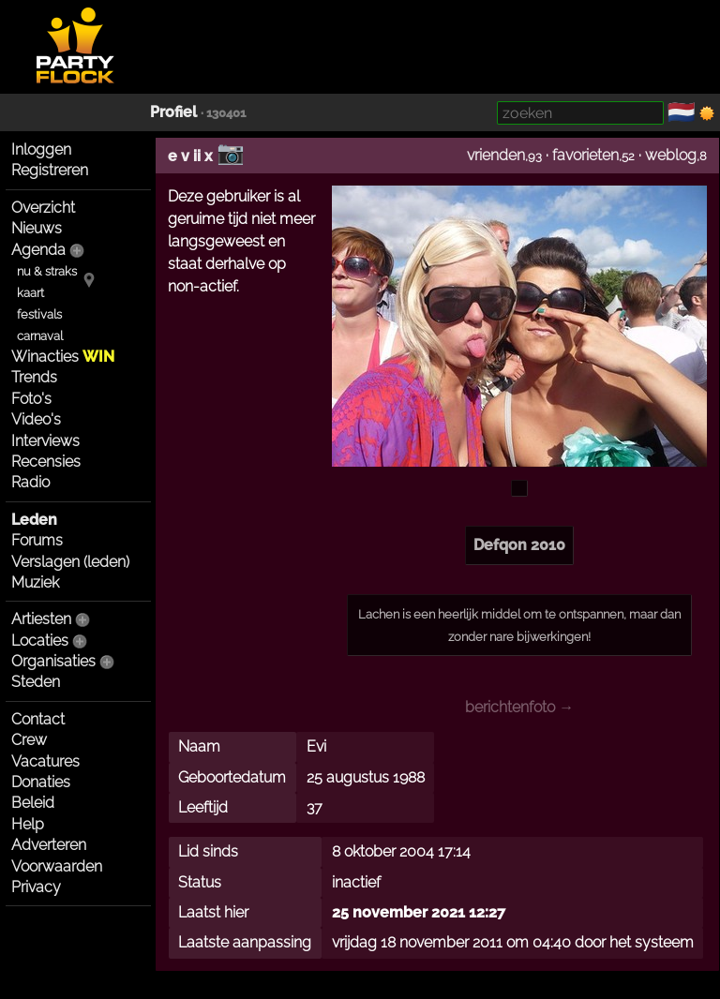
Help (27, 824)
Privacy (36, 887)
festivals (39, 314)
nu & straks (47, 271)
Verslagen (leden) (70, 562)
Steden (35, 682)
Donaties (40, 782)
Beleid (32, 803)
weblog (671, 155)
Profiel (173, 112)
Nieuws (36, 228)
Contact (38, 719)
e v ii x (190, 156)
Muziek (35, 582)
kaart (30, 293)
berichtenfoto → (519, 707)
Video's (36, 419)
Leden (34, 520)
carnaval (40, 336)
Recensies (46, 461)
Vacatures (45, 761)
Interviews (45, 441)
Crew (29, 740)
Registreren (49, 170)
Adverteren (48, 845)
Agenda (38, 250)
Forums (37, 540)
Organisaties (53, 661)
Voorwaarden (56, 866)
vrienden (496, 155)
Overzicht (43, 207)
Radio (30, 482)
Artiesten (41, 619)
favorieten (585, 155)
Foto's (31, 399)
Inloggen (41, 149)
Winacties (62, 356)
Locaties (39, 640)
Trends (34, 377)
